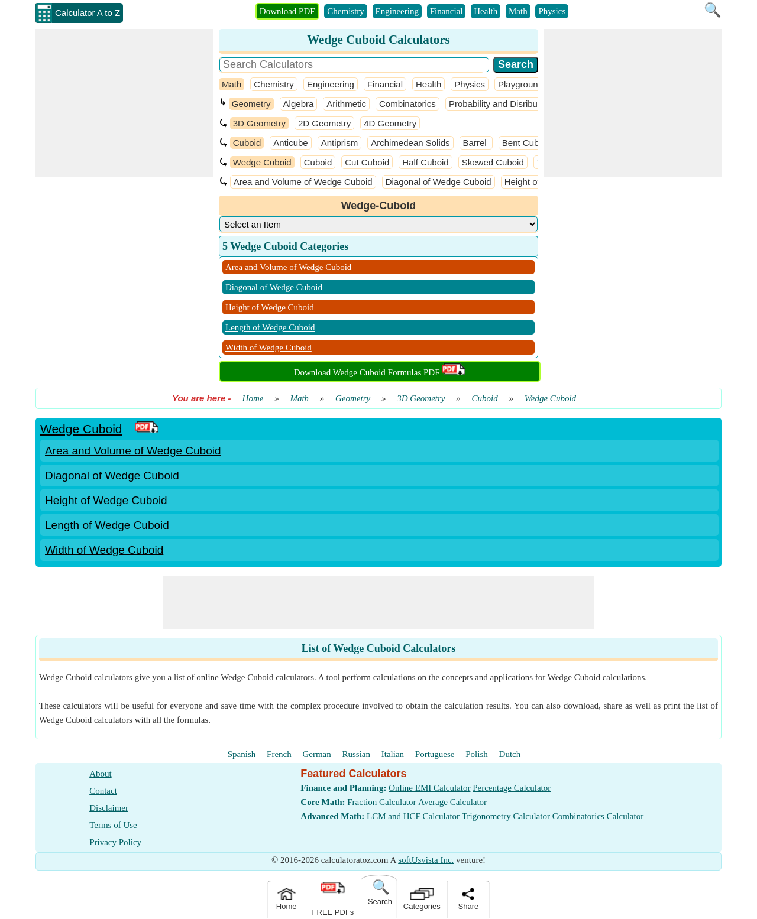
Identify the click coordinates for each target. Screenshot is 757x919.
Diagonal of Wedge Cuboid (438, 182)
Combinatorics (407, 104)
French (279, 754)
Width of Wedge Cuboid (268, 347)
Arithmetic (346, 104)
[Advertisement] (124, 103)
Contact (103, 790)
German (316, 754)
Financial (446, 11)
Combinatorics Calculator (598, 816)
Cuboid (247, 143)
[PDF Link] (146, 429)
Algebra (298, 104)
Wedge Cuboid (262, 162)
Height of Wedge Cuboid (269, 307)
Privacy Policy (115, 842)
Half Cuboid (425, 162)
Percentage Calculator (512, 788)
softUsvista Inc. (426, 860)
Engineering (397, 11)
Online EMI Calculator (429, 788)
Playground (520, 84)
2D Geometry (324, 123)
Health (485, 11)
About (100, 773)
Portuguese (435, 754)
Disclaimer (108, 808)
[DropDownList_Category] (378, 224)
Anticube (290, 143)
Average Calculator (452, 802)
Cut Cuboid (367, 162)
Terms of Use (113, 825)
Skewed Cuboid (493, 162)
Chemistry (345, 11)
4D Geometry (390, 123)
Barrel (476, 143)
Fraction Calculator (381, 802)
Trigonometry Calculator (506, 816)
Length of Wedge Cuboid (270, 327)
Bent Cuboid (526, 143)
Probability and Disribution (500, 104)
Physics (551, 11)
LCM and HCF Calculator (413, 816)
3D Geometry (259, 123)
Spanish (242, 754)
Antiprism (339, 143)
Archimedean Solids (410, 143)
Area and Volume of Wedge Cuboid (303, 182)
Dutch (510, 754)
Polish (476, 754)
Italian (392, 754)
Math (518, 11)
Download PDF (287, 11)
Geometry (251, 104)
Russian (356, 754)
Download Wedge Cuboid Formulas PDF (380, 372)
